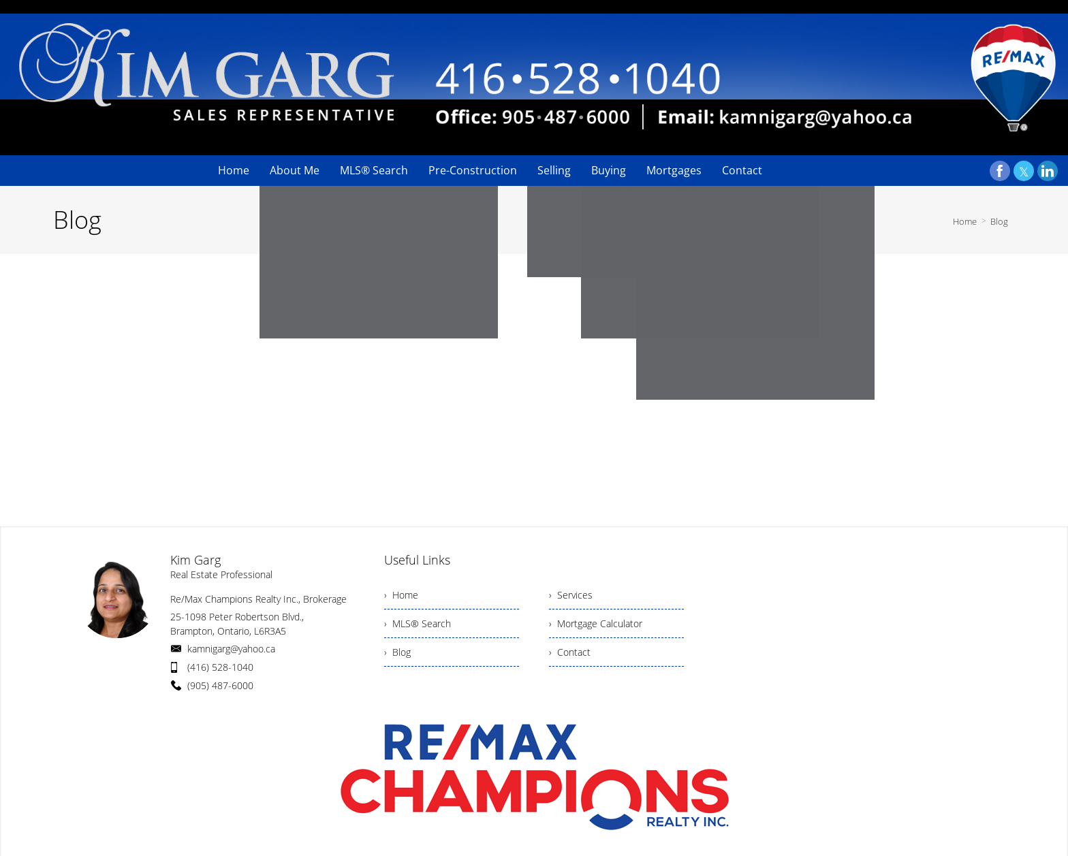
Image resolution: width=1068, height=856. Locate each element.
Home (965, 221)
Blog (999, 221)
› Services (571, 594)
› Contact (570, 652)
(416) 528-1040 (220, 667)
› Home (401, 594)
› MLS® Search (417, 623)
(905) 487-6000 (220, 685)
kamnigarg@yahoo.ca (231, 648)
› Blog (397, 652)
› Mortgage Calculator (595, 623)
